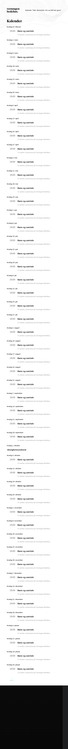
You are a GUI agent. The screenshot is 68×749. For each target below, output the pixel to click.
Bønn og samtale (26, 31)
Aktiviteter (39, 9)
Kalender (24, 9)
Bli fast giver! (54, 10)
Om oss (46, 10)
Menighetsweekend (17, 449)
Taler (31, 9)
